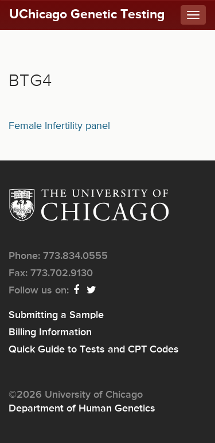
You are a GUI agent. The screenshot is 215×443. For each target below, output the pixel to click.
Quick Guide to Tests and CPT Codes (94, 349)
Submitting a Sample (56, 315)
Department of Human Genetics (82, 408)
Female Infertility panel (59, 126)
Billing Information (50, 332)
